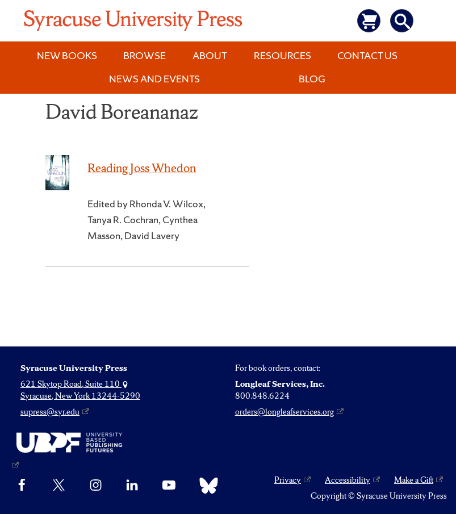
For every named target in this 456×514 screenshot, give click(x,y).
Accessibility (347, 480)
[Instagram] (95, 486)
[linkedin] (132, 486)
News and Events (154, 78)
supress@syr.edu (50, 412)
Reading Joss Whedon (141, 167)
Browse (144, 55)
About (210, 55)
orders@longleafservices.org (284, 412)
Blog (312, 78)
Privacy (287, 480)
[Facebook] (22, 486)
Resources (282, 55)
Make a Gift (413, 480)
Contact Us (367, 55)
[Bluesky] (206, 486)
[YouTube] (169, 486)
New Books (67, 55)
